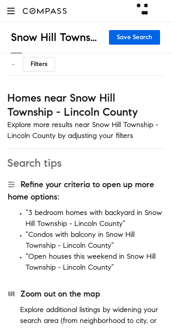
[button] (11, 10)
